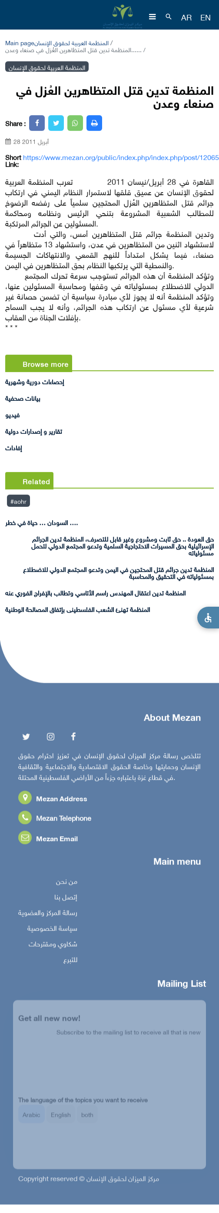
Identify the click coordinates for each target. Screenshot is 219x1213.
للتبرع (70, 960)
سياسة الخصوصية (52, 929)
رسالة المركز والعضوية (47, 913)
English (61, 1118)
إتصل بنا (65, 898)
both (87, 1118)
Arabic (31, 1118)
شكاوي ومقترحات (53, 945)
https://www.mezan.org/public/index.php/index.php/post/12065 (121, 157)
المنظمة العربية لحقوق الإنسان (71, 42)
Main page (19, 42)
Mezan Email (48, 839)
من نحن (66, 882)
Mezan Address (52, 799)
